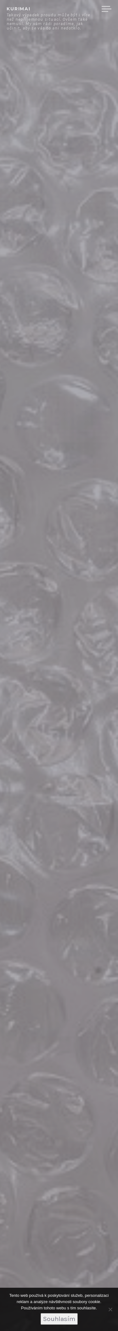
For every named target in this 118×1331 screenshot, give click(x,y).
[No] (110, 1309)
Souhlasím (59, 1319)
